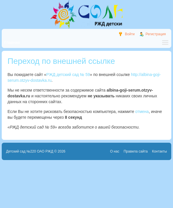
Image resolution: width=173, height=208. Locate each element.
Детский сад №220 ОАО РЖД (29, 151)
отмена (142, 111)
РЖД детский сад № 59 (68, 74)
